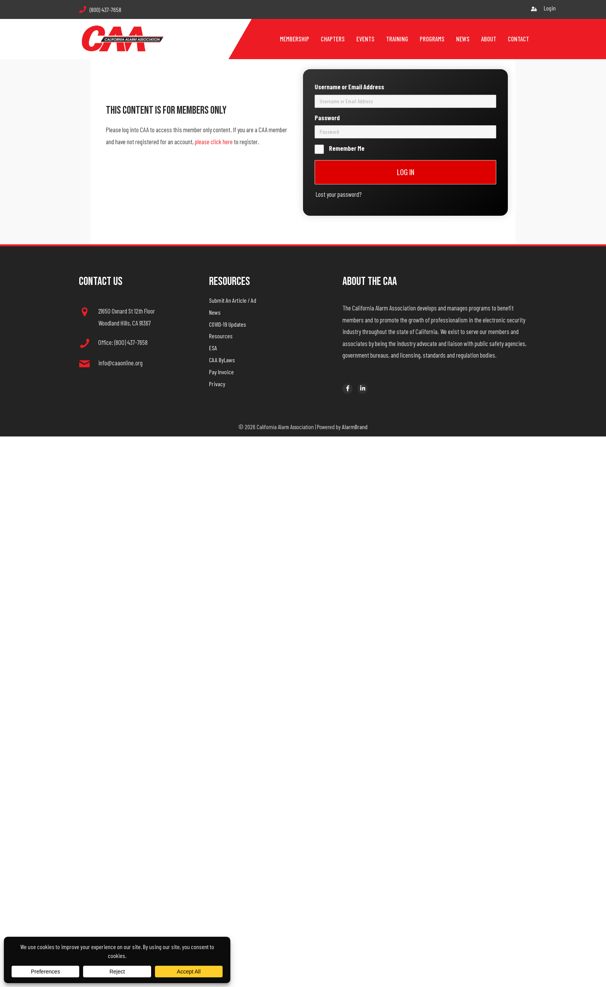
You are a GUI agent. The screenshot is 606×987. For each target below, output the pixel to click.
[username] (405, 64)
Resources (221, 335)
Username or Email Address (349, 50)
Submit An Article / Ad (232, 300)
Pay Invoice (221, 371)
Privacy (217, 383)
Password (327, 81)
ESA (213, 347)
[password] (405, 95)
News (215, 312)
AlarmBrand (355, 426)
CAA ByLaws (222, 359)
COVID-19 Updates (227, 324)
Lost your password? (339, 157)
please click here (214, 141)
